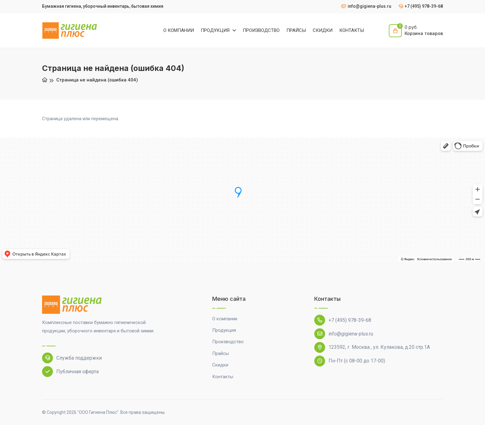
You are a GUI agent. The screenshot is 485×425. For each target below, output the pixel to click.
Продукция (224, 330)
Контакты (222, 376)
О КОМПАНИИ (178, 30)
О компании (224, 319)
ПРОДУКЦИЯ (216, 30)
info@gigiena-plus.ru (343, 333)
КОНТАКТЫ (351, 30)
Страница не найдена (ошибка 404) (97, 80)
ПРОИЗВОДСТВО (261, 30)
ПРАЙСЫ (296, 30)
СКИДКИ (323, 30)
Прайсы (220, 353)
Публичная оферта (70, 371)
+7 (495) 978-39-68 (342, 320)
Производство (228, 341)
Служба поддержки (72, 358)
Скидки (220, 365)
